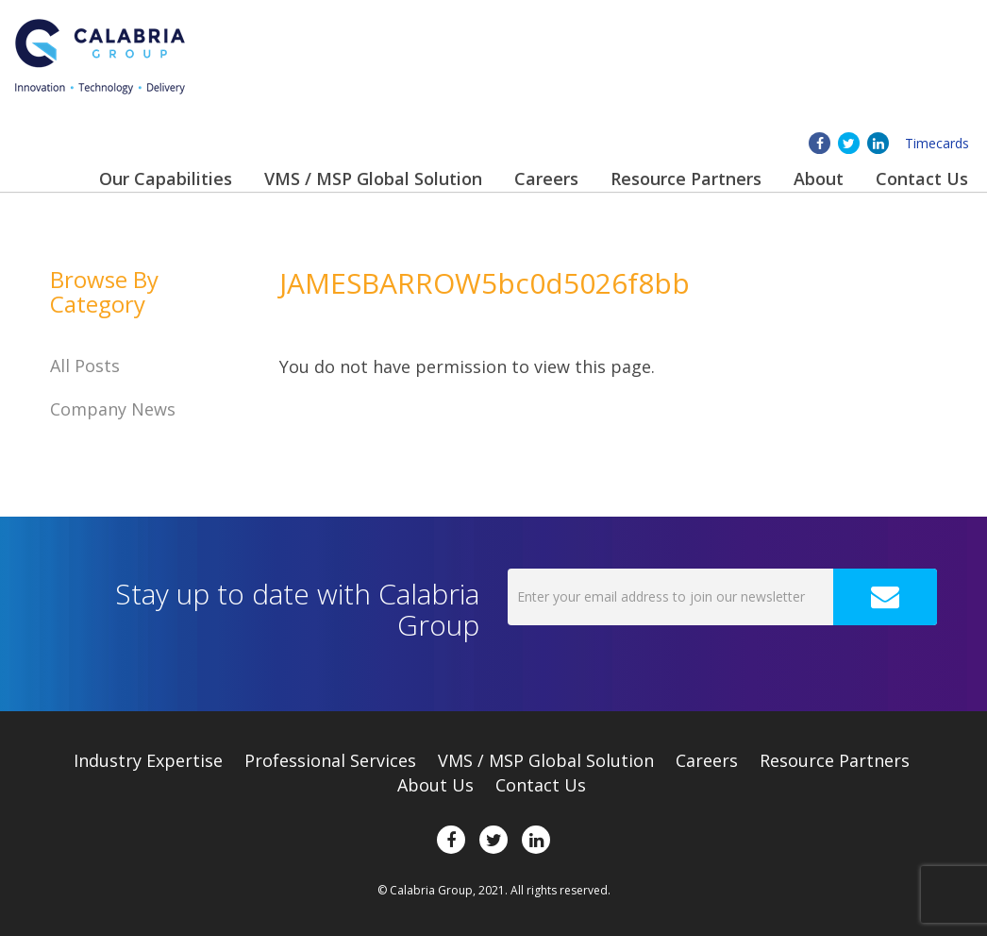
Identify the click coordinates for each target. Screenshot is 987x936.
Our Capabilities (165, 178)
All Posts (85, 365)
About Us (435, 785)
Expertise (148, 760)
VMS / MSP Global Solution (373, 178)
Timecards (937, 143)
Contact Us (922, 178)
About (819, 178)
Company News (113, 409)
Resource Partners (686, 178)
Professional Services (330, 760)
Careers (546, 178)
